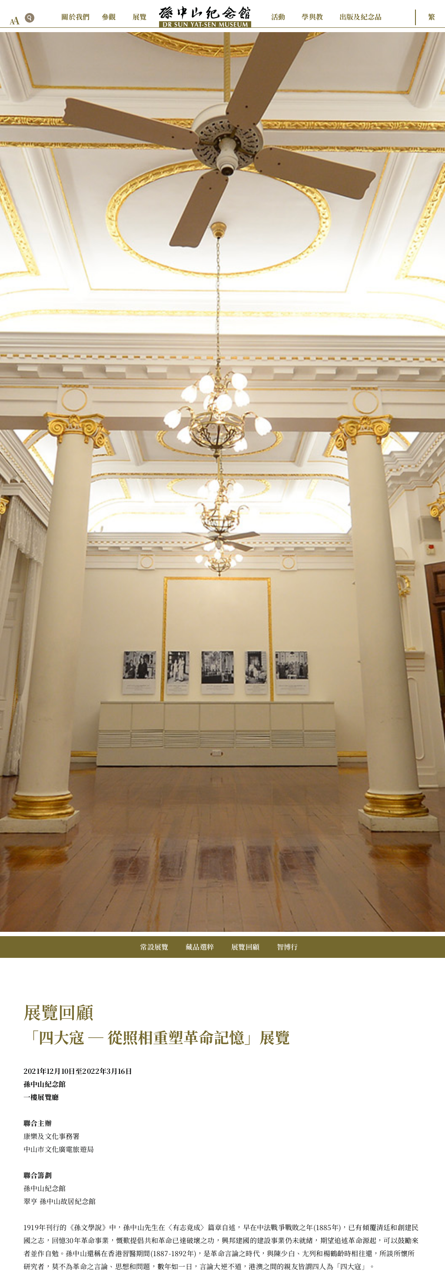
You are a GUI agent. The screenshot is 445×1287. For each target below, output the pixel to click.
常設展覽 (154, 947)
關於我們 (75, 17)
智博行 (287, 947)
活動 (278, 17)
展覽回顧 (245, 947)
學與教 (312, 17)
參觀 (109, 17)
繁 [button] (431, 17)
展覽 (139, 17)
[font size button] (15, 20)
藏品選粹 (200, 947)
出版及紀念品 (360, 17)
